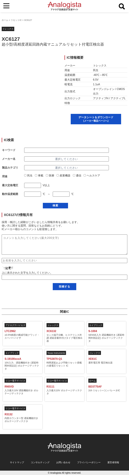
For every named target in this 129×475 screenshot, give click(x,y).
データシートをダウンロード (95, 119)
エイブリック (95, 325)
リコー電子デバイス (15, 380)
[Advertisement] (30, 78)
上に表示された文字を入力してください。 (27, 272)
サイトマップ (17, 462)
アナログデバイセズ (15, 325)
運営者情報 (113, 462)
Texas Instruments (56, 353)
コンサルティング (40, 462)
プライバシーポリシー (89, 462)
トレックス (8, 29)
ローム (92, 380)
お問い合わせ (63, 462)
